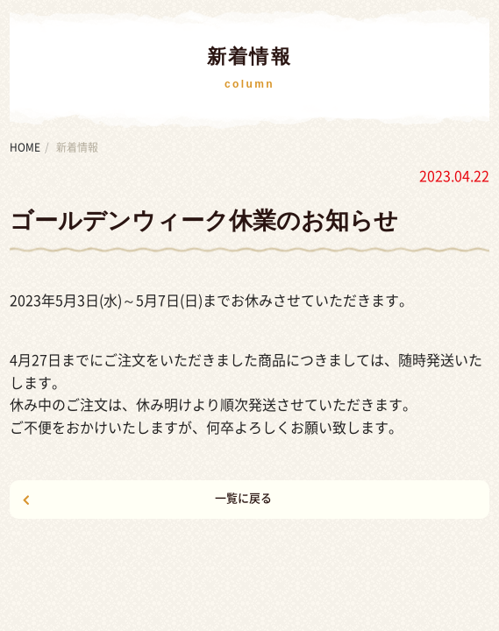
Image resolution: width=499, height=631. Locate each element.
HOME (25, 147)
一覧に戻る (243, 498)
